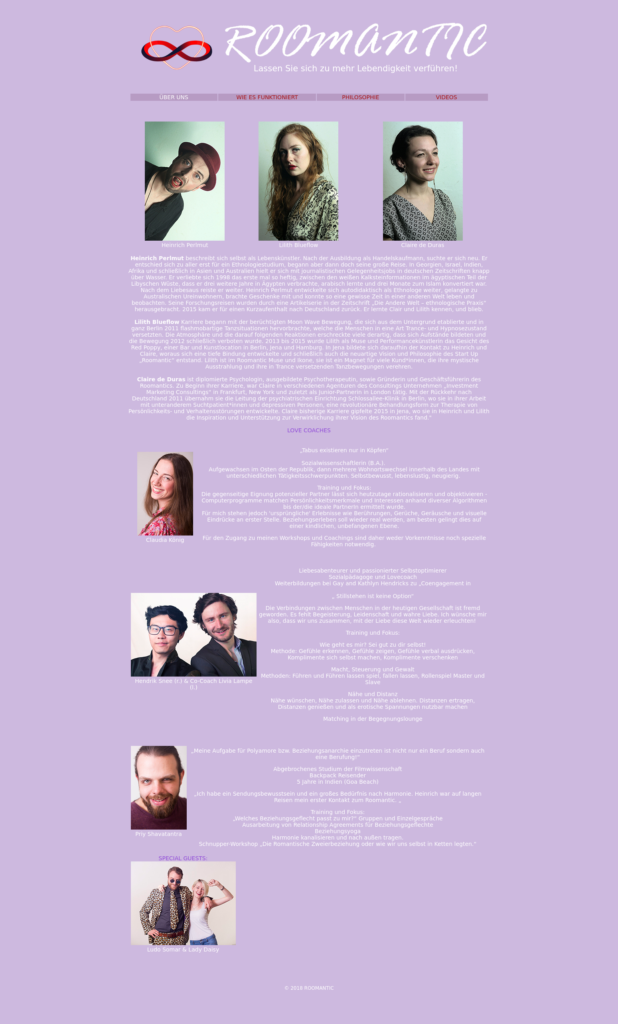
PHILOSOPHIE (360, 97)
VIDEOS (446, 97)
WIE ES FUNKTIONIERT (267, 97)
